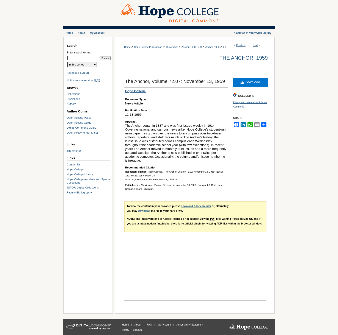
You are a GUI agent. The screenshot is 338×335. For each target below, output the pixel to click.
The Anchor (172, 47)
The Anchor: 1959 (243, 58)
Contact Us (73, 164)
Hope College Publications (148, 47)
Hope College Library (80, 174)
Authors (71, 104)
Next (255, 45)
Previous (241, 45)
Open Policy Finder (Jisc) (82, 132)
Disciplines (73, 99)
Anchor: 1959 (212, 47)
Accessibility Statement (190, 324)
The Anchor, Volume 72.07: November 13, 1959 (175, 81)
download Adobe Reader (196, 206)
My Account (165, 324)
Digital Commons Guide (81, 127)
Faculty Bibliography (79, 192)
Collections (73, 94)
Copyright (137, 330)
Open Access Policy (79, 117)
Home (127, 47)
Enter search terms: (79, 52)
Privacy (126, 330)
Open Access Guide (79, 122)
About (138, 324)
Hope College (75, 169)
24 (224, 47)
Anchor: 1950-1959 (192, 47)
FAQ (150, 324)
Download (250, 82)
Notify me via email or (83, 80)
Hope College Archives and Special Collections (88, 181)
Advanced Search (78, 72)
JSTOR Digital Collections (83, 187)
